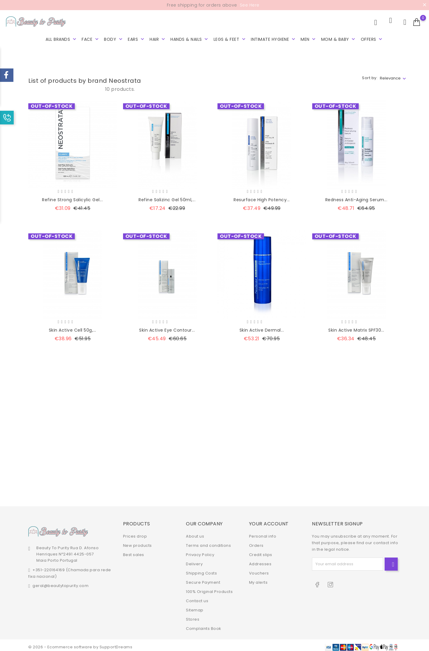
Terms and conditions (208, 542)
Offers (372, 38)
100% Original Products (209, 588)
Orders (256, 542)
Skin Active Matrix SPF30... (356, 327)
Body (114, 38)
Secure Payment (203, 579)
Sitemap (194, 606)
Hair (158, 38)
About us (195, 533)
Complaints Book (203, 625)
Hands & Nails (189, 38)
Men (309, 38)
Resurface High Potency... (262, 196)
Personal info (262, 533)
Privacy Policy (200, 551)
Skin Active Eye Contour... (167, 327)
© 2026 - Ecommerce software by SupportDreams (80, 643)
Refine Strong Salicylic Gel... (72, 196)
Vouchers (259, 569)
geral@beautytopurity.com (60, 582)
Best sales (133, 551)
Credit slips (260, 551)
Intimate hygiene (273, 38)
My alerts (258, 579)
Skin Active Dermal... (262, 327)
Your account (269, 520)
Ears (136, 38)
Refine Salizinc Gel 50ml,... (167, 196)
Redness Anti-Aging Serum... (356, 196)
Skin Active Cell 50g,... (72, 327)
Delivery (194, 560)
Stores (192, 616)
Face (91, 38)
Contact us (197, 597)
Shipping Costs (201, 569)
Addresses (260, 560)
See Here (248, 5)
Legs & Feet (230, 38)
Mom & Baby (339, 38)
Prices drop (135, 533)
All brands (61, 38)
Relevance (390, 74)
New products (137, 542)
